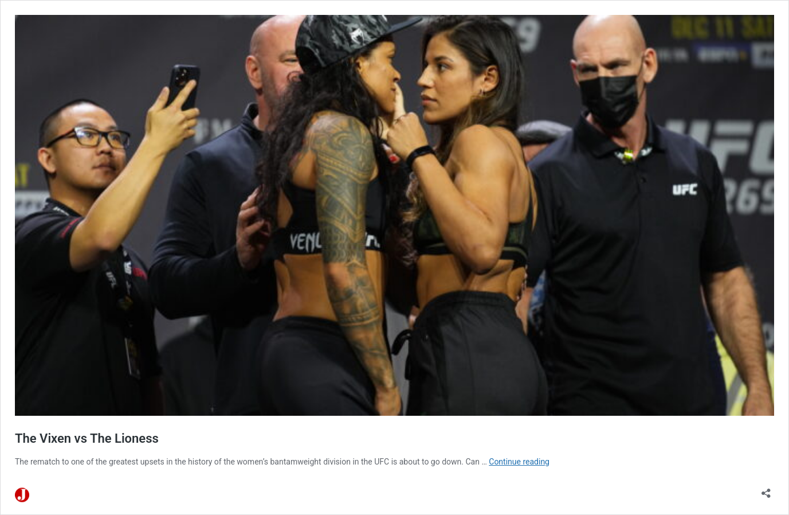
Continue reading (519, 461)
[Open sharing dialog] (766, 489)
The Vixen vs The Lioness (87, 438)
